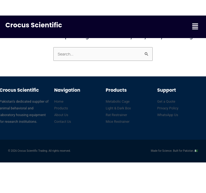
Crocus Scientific (34, 25)
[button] (195, 26)
